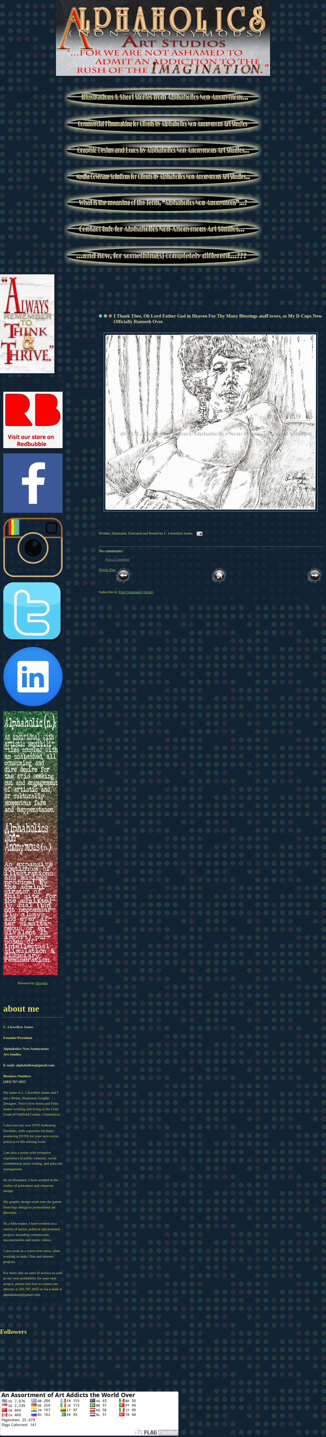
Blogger (41, 983)
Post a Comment (117, 559)
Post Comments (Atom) (136, 592)
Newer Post (107, 569)
